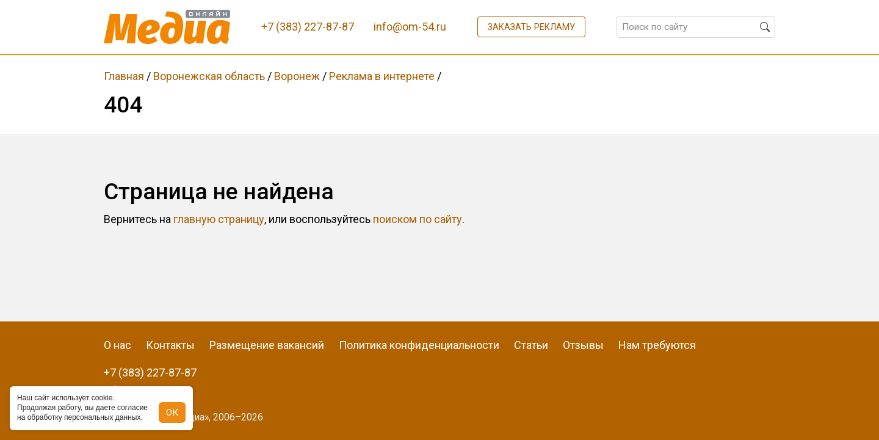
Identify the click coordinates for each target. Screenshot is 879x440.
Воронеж (297, 76)
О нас (117, 345)
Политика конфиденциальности (419, 345)
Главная (124, 76)
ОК (172, 412)
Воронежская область (209, 76)
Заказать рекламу (531, 27)
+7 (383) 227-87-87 (150, 372)
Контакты (170, 345)
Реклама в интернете (382, 76)
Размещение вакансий (266, 345)
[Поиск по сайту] (696, 27)
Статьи (531, 345)
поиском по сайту (417, 219)
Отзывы (583, 345)
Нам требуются (657, 345)
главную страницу (218, 219)
